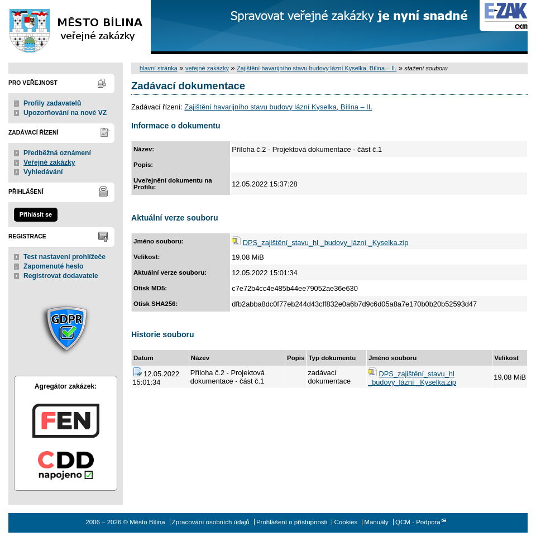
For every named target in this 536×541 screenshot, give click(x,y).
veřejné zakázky (207, 68)
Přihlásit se (36, 214)
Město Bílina (75, 27)
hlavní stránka (159, 68)
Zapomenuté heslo (53, 266)
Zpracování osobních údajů (211, 522)
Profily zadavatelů (52, 103)
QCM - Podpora (418, 522)
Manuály (376, 522)
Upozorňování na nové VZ (65, 113)
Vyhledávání (43, 172)
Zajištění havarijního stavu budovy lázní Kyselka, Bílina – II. (316, 68)
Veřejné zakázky (49, 162)
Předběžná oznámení (57, 153)
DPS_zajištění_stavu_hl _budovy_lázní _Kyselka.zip (326, 242)
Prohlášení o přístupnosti (291, 522)
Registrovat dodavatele (60, 276)
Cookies (346, 522)
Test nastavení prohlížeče (64, 257)
